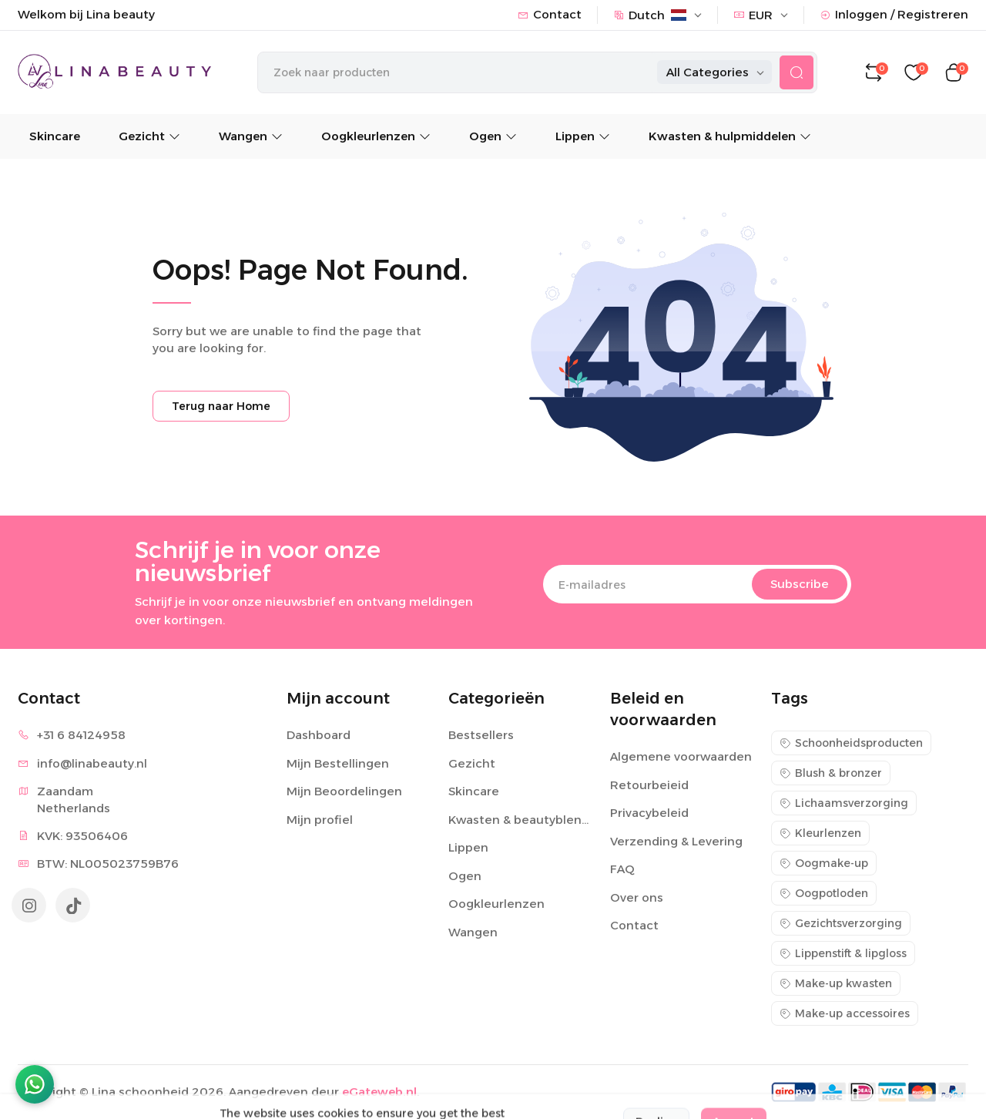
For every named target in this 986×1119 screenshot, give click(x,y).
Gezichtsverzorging (841, 923)
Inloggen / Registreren (894, 14)
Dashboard (318, 735)
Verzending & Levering (676, 841)
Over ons (636, 897)
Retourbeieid (649, 785)
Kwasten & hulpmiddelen (730, 136)
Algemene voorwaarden (681, 756)
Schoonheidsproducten (851, 743)
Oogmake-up (824, 863)
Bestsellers (481, 735)
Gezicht (149, 136)
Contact (550, 14)
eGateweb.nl (379, 1091)
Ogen (493, 136)
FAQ (622, 869)
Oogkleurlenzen (376, 136)
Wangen (251, 136)
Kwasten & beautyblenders (520, 819)
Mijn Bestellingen (338, 763)
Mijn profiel (320, 819)
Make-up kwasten (836, 983)
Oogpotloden (824, 893)
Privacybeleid (649, 812)
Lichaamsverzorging (844, 803)
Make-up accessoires (845, 1013)
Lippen (582, 136)
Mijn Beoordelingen (344, 791)
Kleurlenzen (820, 833)
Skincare (54, 136)
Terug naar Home (221, 406)
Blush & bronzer (831, 773)
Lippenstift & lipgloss (843, 953)
